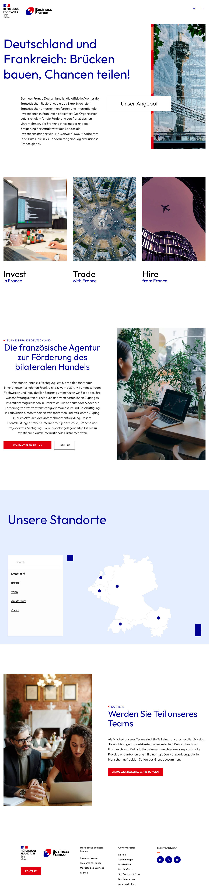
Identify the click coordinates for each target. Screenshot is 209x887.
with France (85, 281)
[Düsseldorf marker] (117, 586)
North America (126, 879)
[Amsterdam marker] (100, 577)
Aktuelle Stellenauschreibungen (135, 771)
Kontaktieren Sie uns (27, 445)
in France (13, 281)
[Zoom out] (198, 633)
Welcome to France (91, 862)
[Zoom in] (198, 627)
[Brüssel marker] (99, 590)
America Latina (126, 884)
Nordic (122, 854)
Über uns (64, 445)
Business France (89, 858)
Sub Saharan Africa (129, 874)
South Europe (125, 859)
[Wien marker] (158, 617)
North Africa (125, 869)
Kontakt (31, 871)
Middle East (124, 864)
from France (154, 281)
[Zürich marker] (120, 624)
